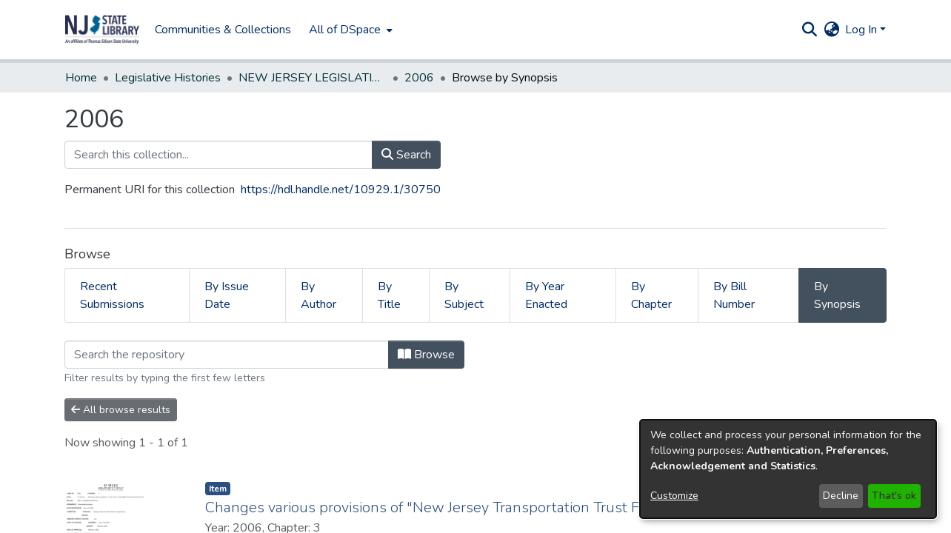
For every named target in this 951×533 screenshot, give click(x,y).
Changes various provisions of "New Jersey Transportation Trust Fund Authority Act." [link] (485, 507)
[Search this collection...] (218, 155)
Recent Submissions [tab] (112, 295)
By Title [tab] (389, 295)
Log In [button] (862, 29)
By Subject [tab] (464, 295)
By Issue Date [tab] (226, 295)
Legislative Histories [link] (168, 78)
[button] (102, 29)
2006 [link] (419, 78)
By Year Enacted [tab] (546, 295)
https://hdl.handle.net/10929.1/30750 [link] (341, 189)
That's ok (894, 496)
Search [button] (406, 155)
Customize (674, 496)
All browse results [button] (120, 410)
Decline (840, 496)
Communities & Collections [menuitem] (223, 29)
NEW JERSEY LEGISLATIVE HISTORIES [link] (312, 78)
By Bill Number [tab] (734, 295)
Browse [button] (426, 354)
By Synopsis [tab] (837, 295)
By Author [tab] (318, 295)
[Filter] (226, 355)
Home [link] (81, 78)
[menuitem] (349, 29)
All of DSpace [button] (345, 29)
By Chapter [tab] (651, 295)
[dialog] (788, 469)
